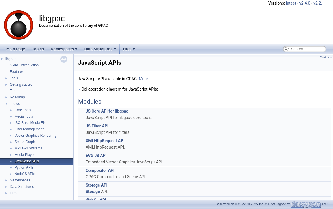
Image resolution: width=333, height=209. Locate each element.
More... (145, 78)
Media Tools (24, 116)
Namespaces (64, 49)
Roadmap (17, 97)
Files (129, 49)
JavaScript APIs (27, 161)
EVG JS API (96, 155)
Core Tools (23, 110)
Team (14, 91)
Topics (38, 49)
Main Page (15, 49)
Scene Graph (25, 142)
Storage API (96, 185)
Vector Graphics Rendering (35, 136)
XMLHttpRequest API (105, 140)
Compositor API (100, 170)
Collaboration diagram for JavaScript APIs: (118, 89)
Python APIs (24, 167)
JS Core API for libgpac (107, 111)
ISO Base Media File (30, 123)
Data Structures (100, 49)
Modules (326, 57)
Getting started (21, 84)
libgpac (10, 59)
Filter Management (29, 129)
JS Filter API (97, 126)
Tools (14, 78)
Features (16, 72)
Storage (93, 191)
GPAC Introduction (24, 65)
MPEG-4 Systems (28, 148)
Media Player (25, 155)
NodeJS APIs (25, 174)
